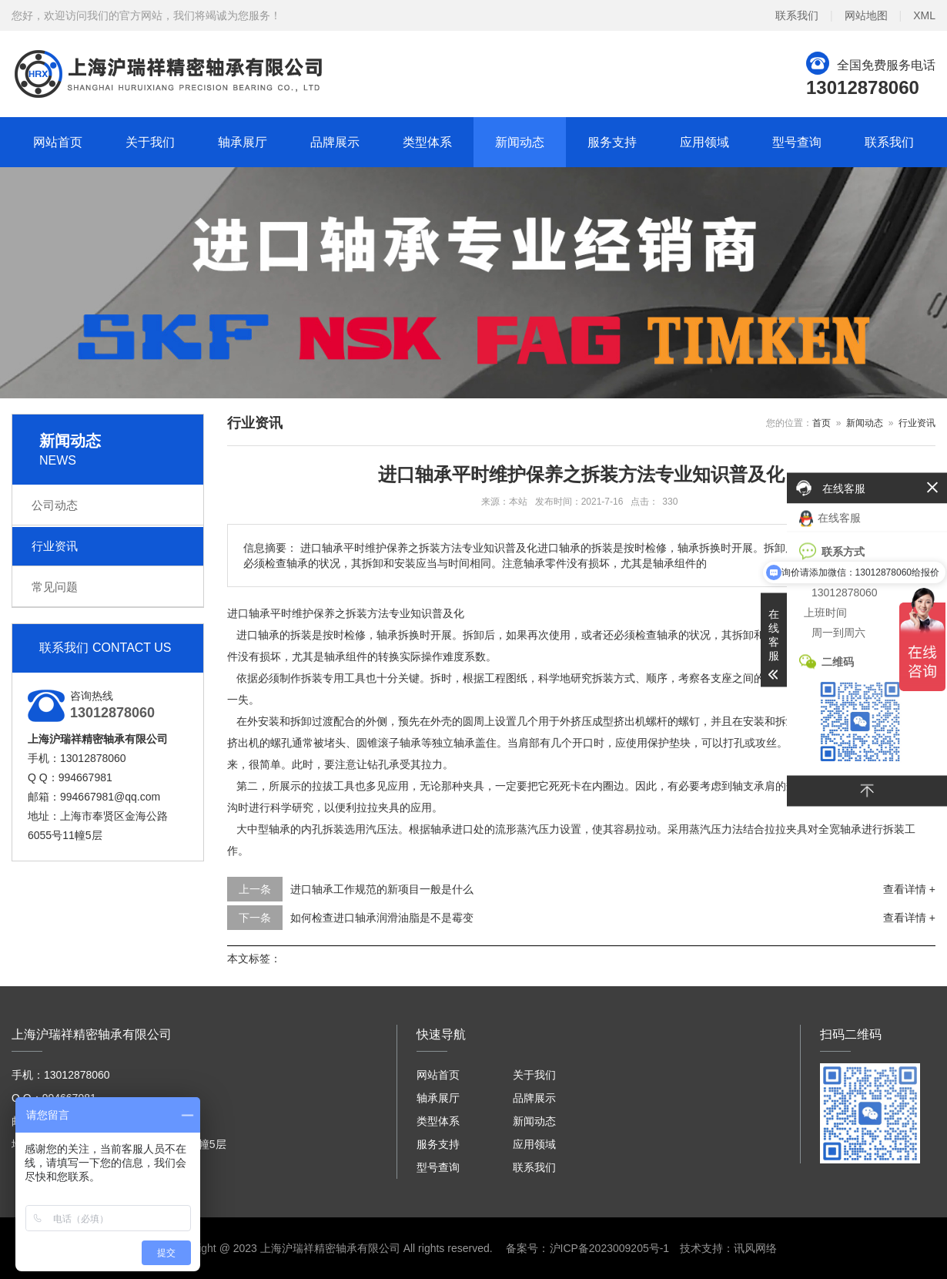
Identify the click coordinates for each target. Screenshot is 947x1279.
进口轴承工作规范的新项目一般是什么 (382, 889)
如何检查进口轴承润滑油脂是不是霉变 (382, 917)
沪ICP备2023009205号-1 (610, 1248)
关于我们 (150, 142)
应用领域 (704, 142)
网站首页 (57, 142)
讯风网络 (755, 1248)
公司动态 (55, 505)
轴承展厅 (242, 142)
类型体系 (427, 142)
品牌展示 (335, 142)
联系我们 (796, 15)
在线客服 (830, 518)
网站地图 (866, 15)
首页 (821, 423)
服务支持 (612, 142)
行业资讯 (55, 545)
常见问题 (55, 586)
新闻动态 (519, 142)
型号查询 (797, 142)
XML (924, 15)
